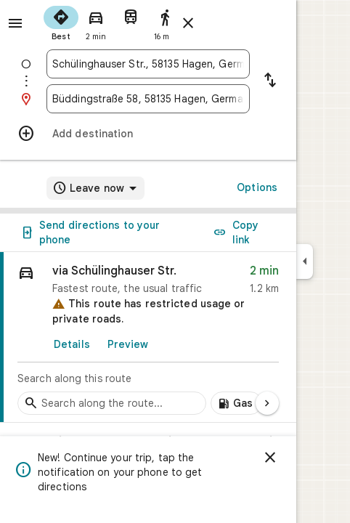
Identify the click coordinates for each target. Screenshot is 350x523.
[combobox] (148, 63)
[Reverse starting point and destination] (270, 81)
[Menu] (15, 23)
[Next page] (267, 403)
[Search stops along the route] (111, 403)
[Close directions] (188, 23)
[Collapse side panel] (304, 261)
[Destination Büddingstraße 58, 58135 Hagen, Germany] (148, 99)
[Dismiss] (270, 457)
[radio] (61, 22)
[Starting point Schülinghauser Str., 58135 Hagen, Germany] (148, 64)
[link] (148, 337)
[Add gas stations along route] (236, 403)
